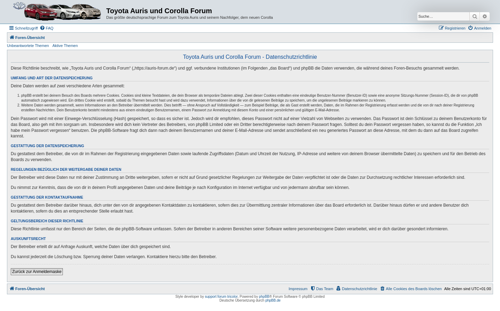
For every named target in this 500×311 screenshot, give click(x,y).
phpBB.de (273, 300)
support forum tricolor (221, 296)
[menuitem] (46, 28)
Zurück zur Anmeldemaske (36, 271)
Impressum (298, 289)
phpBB (264, 296)
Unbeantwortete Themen (28, 45)
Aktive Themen (65, 45)
